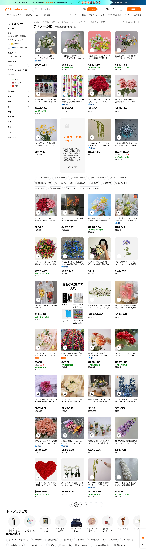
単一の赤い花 (127, 540)
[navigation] (18, 263)
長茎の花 (106, 183)
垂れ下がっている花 (96, 540)
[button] (84, 9)
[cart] (115, 10)
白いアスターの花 (42, 178)
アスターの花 (59, 178)
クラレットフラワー (35, 545)
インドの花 (71, 188)
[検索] (92, 9)
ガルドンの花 (65, 545)
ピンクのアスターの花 (117, 178)
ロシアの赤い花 (81, 545)
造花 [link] (103, 22)
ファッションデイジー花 (89, 188)
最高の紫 (113, 540)
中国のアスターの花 (77, 178)
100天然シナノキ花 (15, 545)
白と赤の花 (52, 540)
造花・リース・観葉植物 (88, 22)
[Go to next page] (101, 504)
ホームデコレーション (66, 22)
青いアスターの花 (97, 178)
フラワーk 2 (40, 188)
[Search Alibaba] (58, 9)
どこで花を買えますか (101, 545)
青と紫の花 (66, 540)
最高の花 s (81, 183)
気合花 (51, 545)
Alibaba (36, 22)
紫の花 (94, 183)
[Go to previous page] (71, 504)
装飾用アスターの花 (43, 183)
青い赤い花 (37, 540)
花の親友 (80, 540)
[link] (143, 532)
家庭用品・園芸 (49, 22)
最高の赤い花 (55, 188)
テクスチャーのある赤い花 (18, 540)
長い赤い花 (120, 183)
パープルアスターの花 (63, 183)
